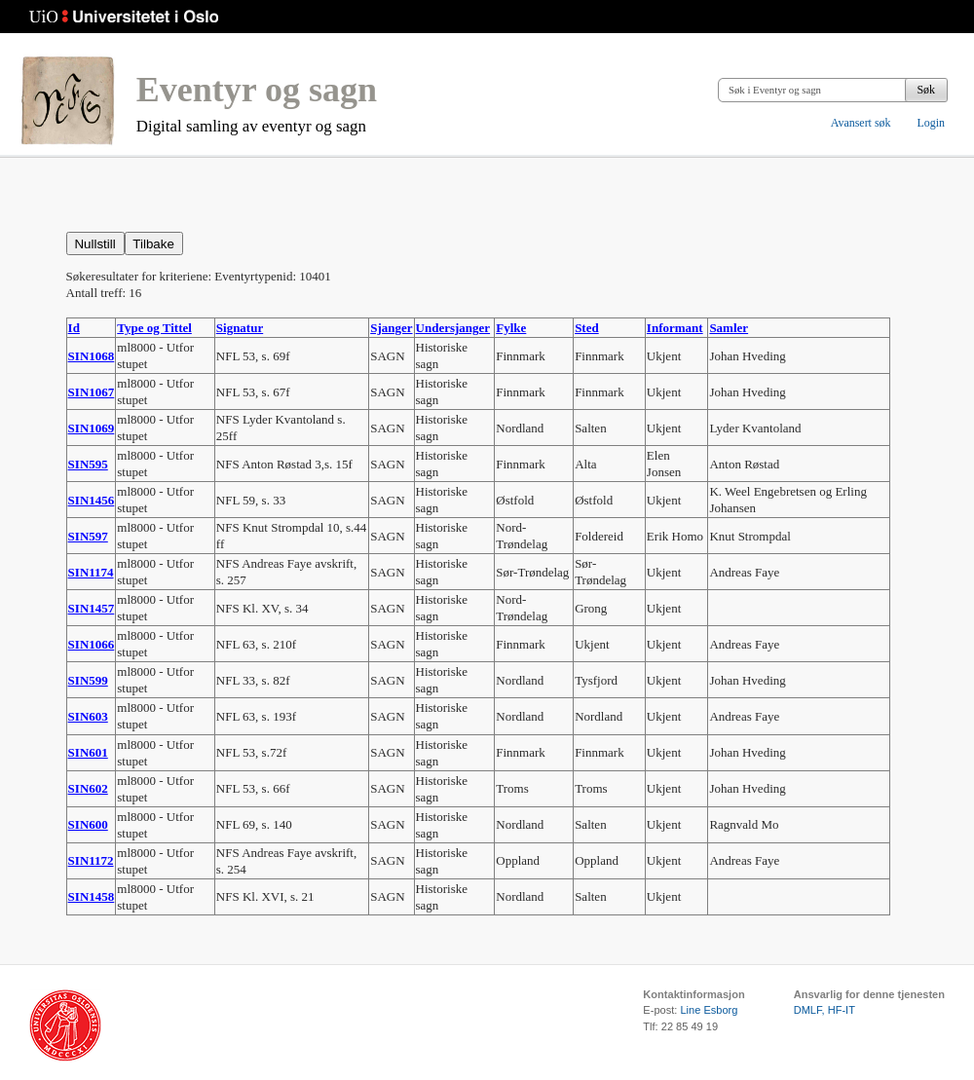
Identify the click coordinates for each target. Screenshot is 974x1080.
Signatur (239, 327)
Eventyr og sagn (256, 89)
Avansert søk (861, 123)
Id (74, 327)
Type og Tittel (154, 327)
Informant (675, 327)
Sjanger (391, 327)
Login (931, 123)
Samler (728, 327)
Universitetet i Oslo (124, 17)
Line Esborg (708, 1010)
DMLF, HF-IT (824, 1010)
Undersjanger (453, 327)
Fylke (511, 327)
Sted (587, 327)
